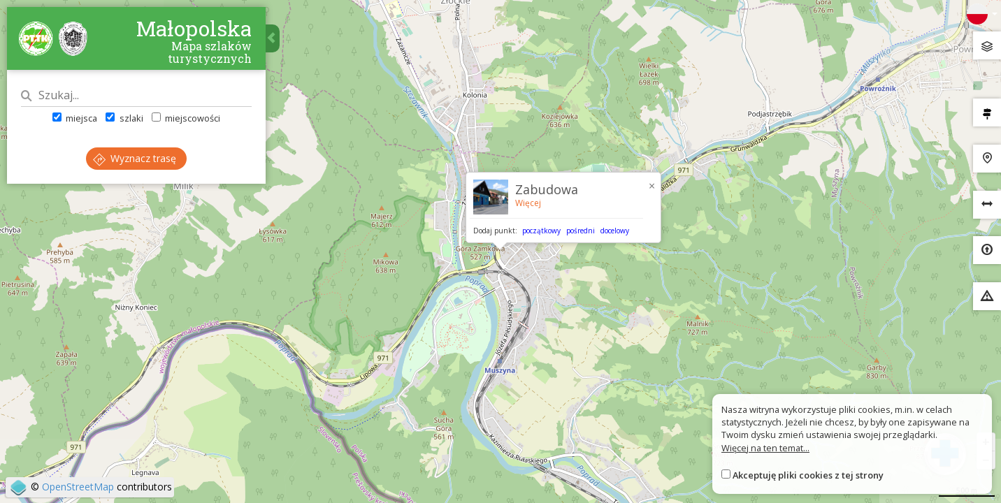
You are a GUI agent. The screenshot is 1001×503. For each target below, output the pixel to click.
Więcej (528, 203)
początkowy (541, 230)
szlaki (124, 118)
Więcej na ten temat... (765, 448)
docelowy (614, 230)
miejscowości (186, 118)
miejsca (74, 118)
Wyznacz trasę (134, 158)
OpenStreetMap (78, 486)
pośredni (580, 230)
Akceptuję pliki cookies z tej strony (808, 475)
